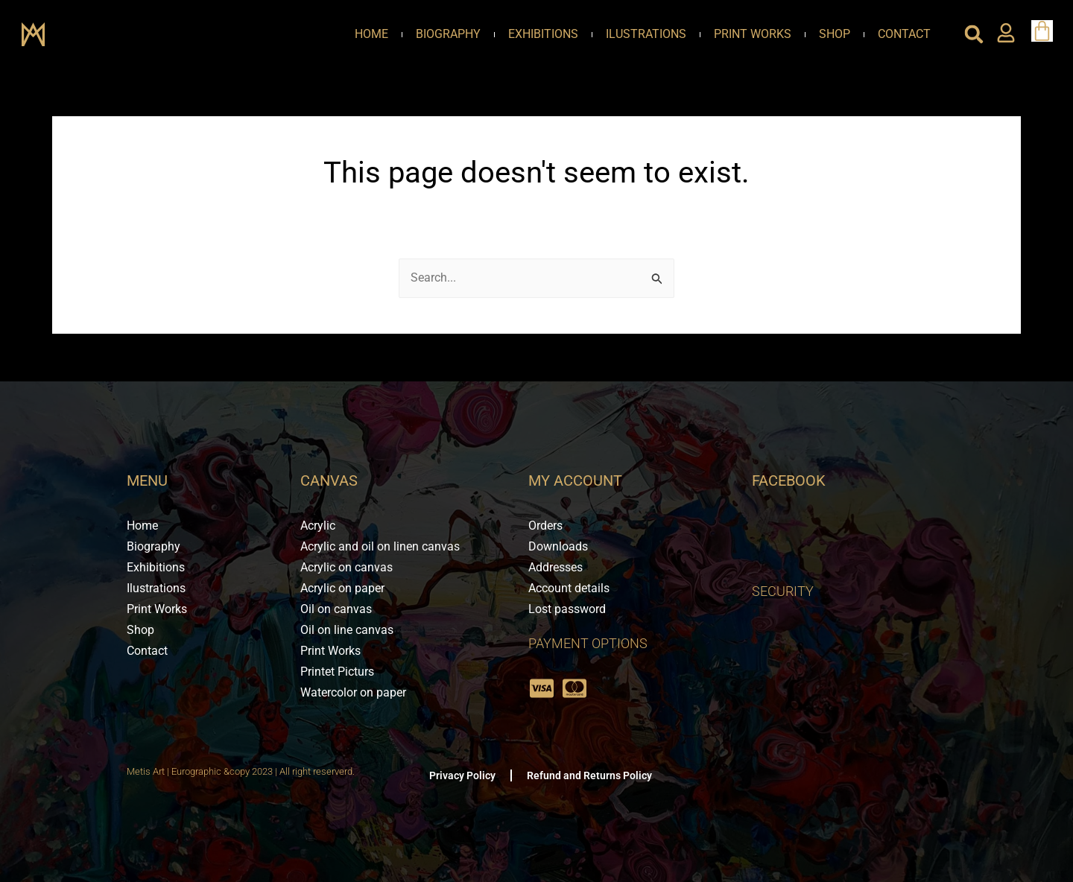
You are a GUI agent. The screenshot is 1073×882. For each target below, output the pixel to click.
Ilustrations (646, 34)
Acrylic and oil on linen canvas (380, 546)
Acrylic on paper (342, 588)
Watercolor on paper (353, 692)
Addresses (555, 567)
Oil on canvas (336, 609)
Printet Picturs (337, 671)
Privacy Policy (462, 775)
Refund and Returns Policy (589, 775)
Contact (904, 34)
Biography (448, 34)
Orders (545, 525)
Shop (834, 34)
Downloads (558, 546)
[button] (974, 34)
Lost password (567, 609)
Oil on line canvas (346, 630)
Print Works (752, 34)
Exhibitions (543, 34)
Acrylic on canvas (346, 567)
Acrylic (317, 525)
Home (371, 34)
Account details (569, 588)
